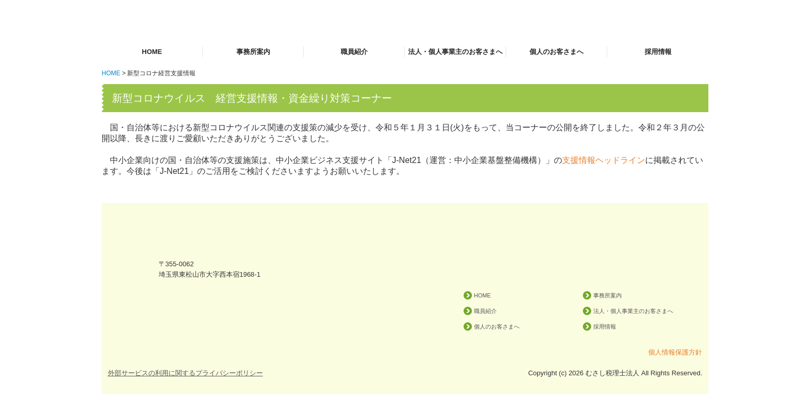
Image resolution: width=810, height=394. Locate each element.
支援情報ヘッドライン (603, 160)
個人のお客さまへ (556, 52)
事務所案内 (253, 52)
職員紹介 (354, 52)
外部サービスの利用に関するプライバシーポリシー (185, 373)
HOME (152, 52)
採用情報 (658, 52)
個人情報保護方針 (675, 352)
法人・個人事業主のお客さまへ (455, 52)
